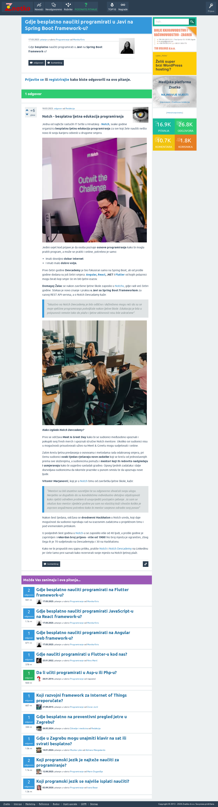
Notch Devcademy (120, 548)
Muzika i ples (76, 750)
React (102, 274)
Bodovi (56, 804)
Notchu (119, 285)
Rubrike (68, 9)
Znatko (6, 804)
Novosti (39, 9)
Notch (84, 481)
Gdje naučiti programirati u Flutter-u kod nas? (81, 654)
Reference (44, 804)
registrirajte (59, 79)
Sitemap (94, 804)
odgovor (58, 108)
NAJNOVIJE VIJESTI (174, 94)
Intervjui (18, 804)
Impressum (165, 102)
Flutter (120, 274)
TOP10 (112, 9)
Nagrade (123, 9)
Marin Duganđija (95, 771)
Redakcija (70, 108)
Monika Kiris (79, 39)
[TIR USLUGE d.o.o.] (175, 49)
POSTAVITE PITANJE (86, 9)
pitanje (43, 39)
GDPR (84, 804)
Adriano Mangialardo (95, 750)
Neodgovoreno (54, 9)
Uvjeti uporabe (70, 804)
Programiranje (63, 39)
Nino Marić (92, 660)
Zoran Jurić (92, 707)
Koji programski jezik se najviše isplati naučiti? (82, 781)
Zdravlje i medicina (79, 728)
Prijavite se (34, 79)
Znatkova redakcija (181, 102)
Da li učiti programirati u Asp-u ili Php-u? (76, 672)
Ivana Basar (92, 787)
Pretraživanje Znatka (174, 113)
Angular (91, 274)
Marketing (30, 804)
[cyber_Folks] (175, 73)
